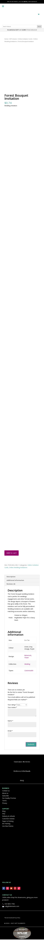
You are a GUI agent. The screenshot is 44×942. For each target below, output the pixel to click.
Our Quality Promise (9, 801)
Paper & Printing (7, 824)
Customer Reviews (22, 764)
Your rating (12, 707)
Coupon (23, 932)
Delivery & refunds (8, 819)
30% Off (22, 935)
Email (10, 733)
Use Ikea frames (7, 829)
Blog (3, 814)
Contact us (6, 793)
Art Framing (6, 826)
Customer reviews (8, 821)
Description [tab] (11, 579)
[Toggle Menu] (3, 4)
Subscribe (5, 798)
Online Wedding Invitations (18, 570)
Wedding (27, 667)
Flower (26, 660)
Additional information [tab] (15, 583)
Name (10, 723)
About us (5, 796)
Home (6, 39)
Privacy (4, 806)
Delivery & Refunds (22, 774)
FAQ (22, 783)
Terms (4, 803)
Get (20, 932)
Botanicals (27, 658)
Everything (22, 939)
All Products (13, 39)
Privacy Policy (17, 920)
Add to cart (11, 555)
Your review (12, 710)
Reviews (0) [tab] (11, 586)
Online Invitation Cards (25, 39)
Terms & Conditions (9, 920)
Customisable (28, 673)
